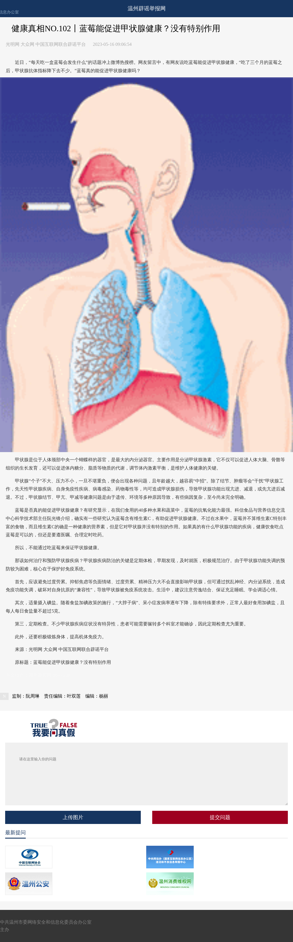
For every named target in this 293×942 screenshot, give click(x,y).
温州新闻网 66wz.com (50, 675)
